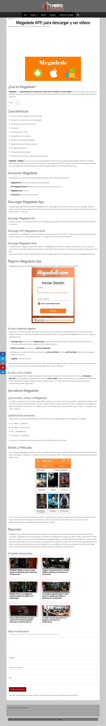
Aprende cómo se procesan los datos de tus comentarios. (58, 695)
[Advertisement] (53, 43)
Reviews (33, 15)
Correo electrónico (16, 668)
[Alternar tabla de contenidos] (16, 102)
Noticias (43, 15)
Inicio (25, 15)
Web (10, 677)
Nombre (12, 658)
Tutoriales (53, 15)
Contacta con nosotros (66, 15)
